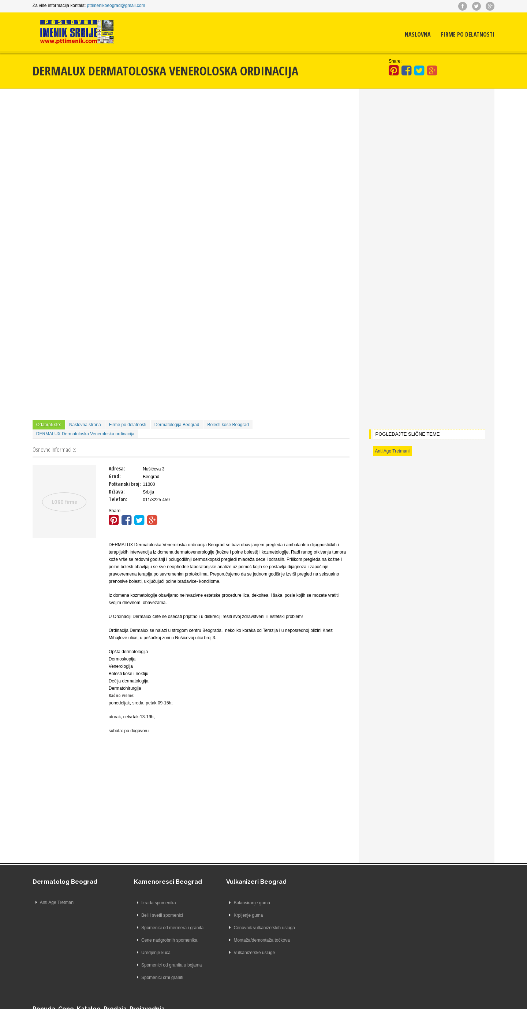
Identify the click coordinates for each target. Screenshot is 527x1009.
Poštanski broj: (125, 483)
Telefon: (118, 498)
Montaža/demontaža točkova (253, 939)
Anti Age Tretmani (392, 450)
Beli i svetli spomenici (153, 914)
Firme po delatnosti (467, 35)
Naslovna (417, 35)
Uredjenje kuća (147, 952)
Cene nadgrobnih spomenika (160, 939)
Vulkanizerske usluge (245, 952)
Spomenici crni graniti (153, 977)
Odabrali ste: (49, 424)
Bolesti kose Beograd (228, 424)
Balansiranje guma (243, 902)
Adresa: (117, 468)
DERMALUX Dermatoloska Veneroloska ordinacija (86, 433)
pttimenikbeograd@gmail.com (116, 5)
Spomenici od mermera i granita (163, 927)
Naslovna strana (85, 424)
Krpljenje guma (239, 914)
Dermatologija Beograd (177, 424)
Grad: (115, 475)
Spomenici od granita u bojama (162, 964)
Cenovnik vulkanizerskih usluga (255, 927)
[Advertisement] (191, 150)
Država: (117, 491)
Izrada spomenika (149, 902)
